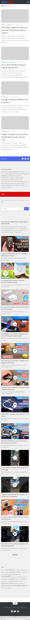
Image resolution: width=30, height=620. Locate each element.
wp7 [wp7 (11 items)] (6, 588)
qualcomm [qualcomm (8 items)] (20, 577)
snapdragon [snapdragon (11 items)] (12, 579)
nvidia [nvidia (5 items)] (17, 577)
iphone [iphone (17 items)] (25, 572)
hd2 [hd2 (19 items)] (16, 572)
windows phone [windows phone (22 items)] (7, 586)
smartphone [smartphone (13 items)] (4, 579)
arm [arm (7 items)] (15, 570)
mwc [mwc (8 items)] (12, 577)
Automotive (4, 62)
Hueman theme (23, 607)
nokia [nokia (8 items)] (14, 577)
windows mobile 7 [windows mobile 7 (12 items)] (19, 583)
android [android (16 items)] (7, 570)
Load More (15, 554)
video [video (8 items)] (12, 581)
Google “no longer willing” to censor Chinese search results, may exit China (14, 137)
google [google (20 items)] (12, 572)
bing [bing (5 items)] (19, 570)
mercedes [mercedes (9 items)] (9, 574)
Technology (9, 25)
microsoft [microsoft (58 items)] (5, 576)
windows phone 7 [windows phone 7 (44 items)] (14, 586)
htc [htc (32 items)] (19, 572)
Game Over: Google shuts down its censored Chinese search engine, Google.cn (14, 30)
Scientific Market (5, 178)
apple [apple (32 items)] (12, 569)
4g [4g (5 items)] (1, 570)
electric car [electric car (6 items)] (3, 572)
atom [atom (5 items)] (17, 570)
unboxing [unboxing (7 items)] (9, 581)
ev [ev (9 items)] (6, 572)
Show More (18, 232)
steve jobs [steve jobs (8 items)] (17, 579)
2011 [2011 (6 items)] (3, 570)
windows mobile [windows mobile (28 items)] (7, 583)
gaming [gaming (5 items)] (8, 572)
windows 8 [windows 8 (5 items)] (20, 581)
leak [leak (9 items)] (6, 574)
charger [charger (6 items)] (22, 570)
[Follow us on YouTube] (28, 159)
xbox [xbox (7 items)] (11, 588)
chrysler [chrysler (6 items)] (25, 570)
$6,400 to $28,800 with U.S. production (10, 185)
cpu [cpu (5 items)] (28, 570)
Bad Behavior (3, 617)
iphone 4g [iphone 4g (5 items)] (3, 574)
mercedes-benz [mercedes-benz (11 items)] (17, 574)
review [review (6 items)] (24, 577)
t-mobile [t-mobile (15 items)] (23, 579)
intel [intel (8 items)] (22, 572)
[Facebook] (23, 159)
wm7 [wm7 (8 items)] (4, 588)
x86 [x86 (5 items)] (8, 588)
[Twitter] (25, 159)
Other (3, 25)
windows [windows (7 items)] (16, 581)
